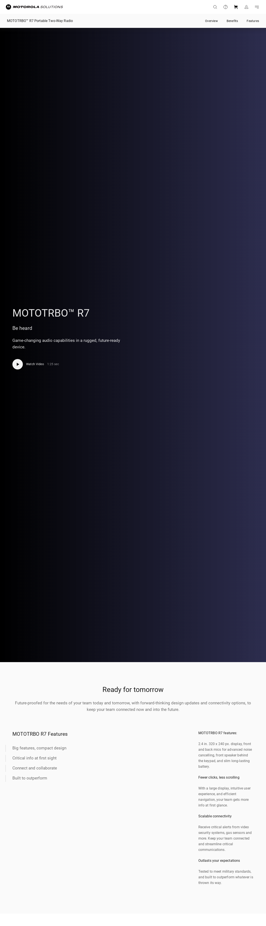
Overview (211, 21)
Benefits (232, 21)
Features (253, 21)
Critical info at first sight (34, 758)
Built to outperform (29, 778)
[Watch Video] (35, 364)
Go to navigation (257, 7)
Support (225, 7)
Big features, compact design (39, 748)
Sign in (246, 7)
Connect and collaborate (34, 768)
